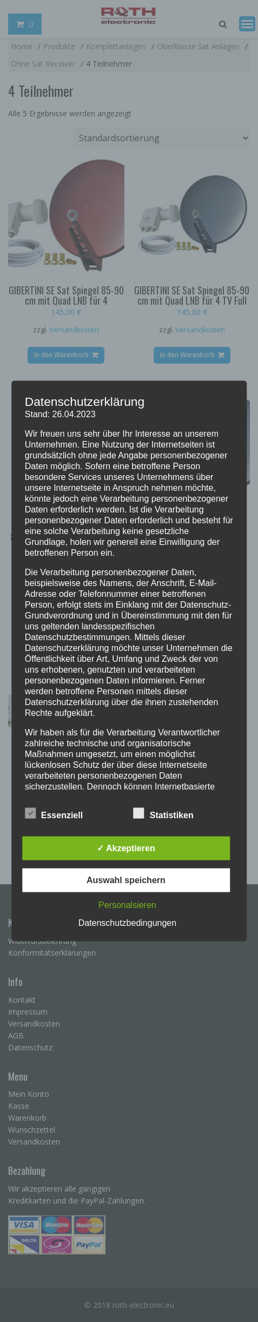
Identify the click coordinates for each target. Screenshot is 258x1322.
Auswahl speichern (126, 880)
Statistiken (164, 813)
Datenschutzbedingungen (127, 923)
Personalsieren (127, 905)
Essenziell (54, 813)
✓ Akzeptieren (126, 848)
